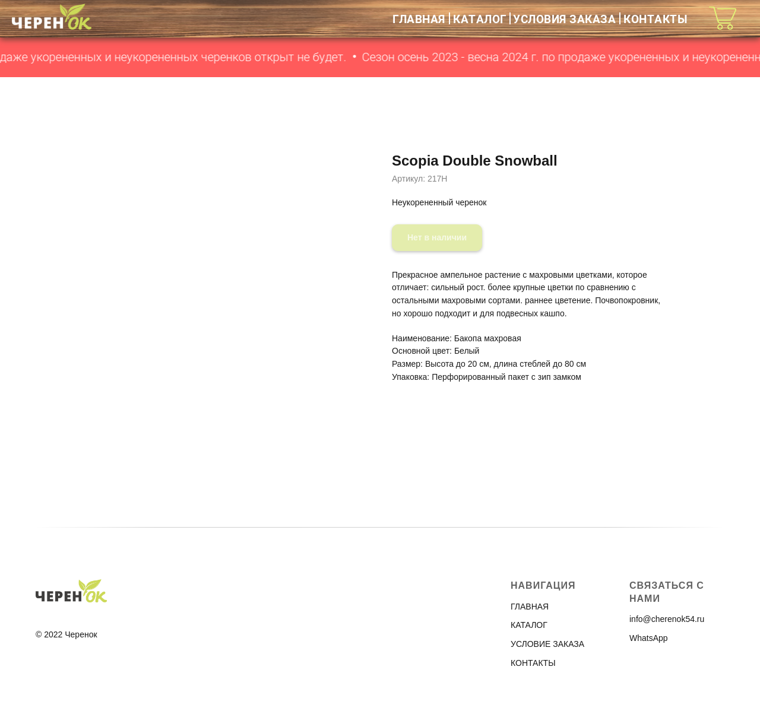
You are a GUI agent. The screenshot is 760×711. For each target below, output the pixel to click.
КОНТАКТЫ (655, 18)
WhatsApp (648, 638)
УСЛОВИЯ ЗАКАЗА (564, 18)
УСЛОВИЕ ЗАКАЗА (547, 644)
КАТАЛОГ (480, 18)
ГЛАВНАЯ (418, 18)
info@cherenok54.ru (666, 619)
